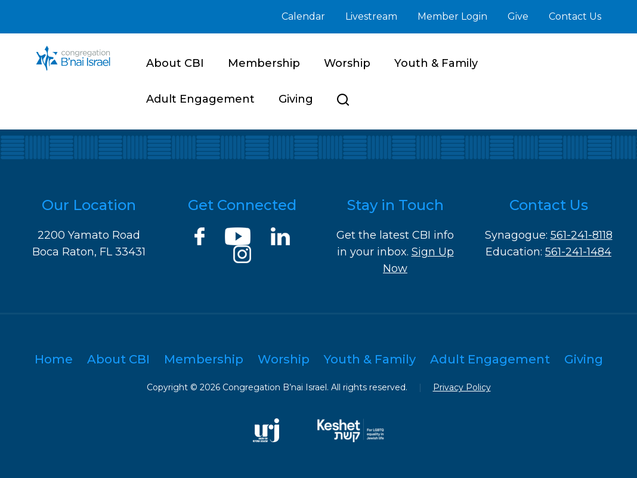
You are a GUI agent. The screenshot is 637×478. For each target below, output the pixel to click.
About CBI (175, 63)
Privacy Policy (462, 387)
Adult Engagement (200, 99)
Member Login (452, 16)
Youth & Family (436, 63)
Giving (296, 99)
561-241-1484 (578, 251)
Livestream (371, 16)
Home (54, 359)
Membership (264, 63)
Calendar (303, 16)
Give (518, 16)
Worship (347, 63)
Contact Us (575, 16)
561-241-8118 (582, 235)
